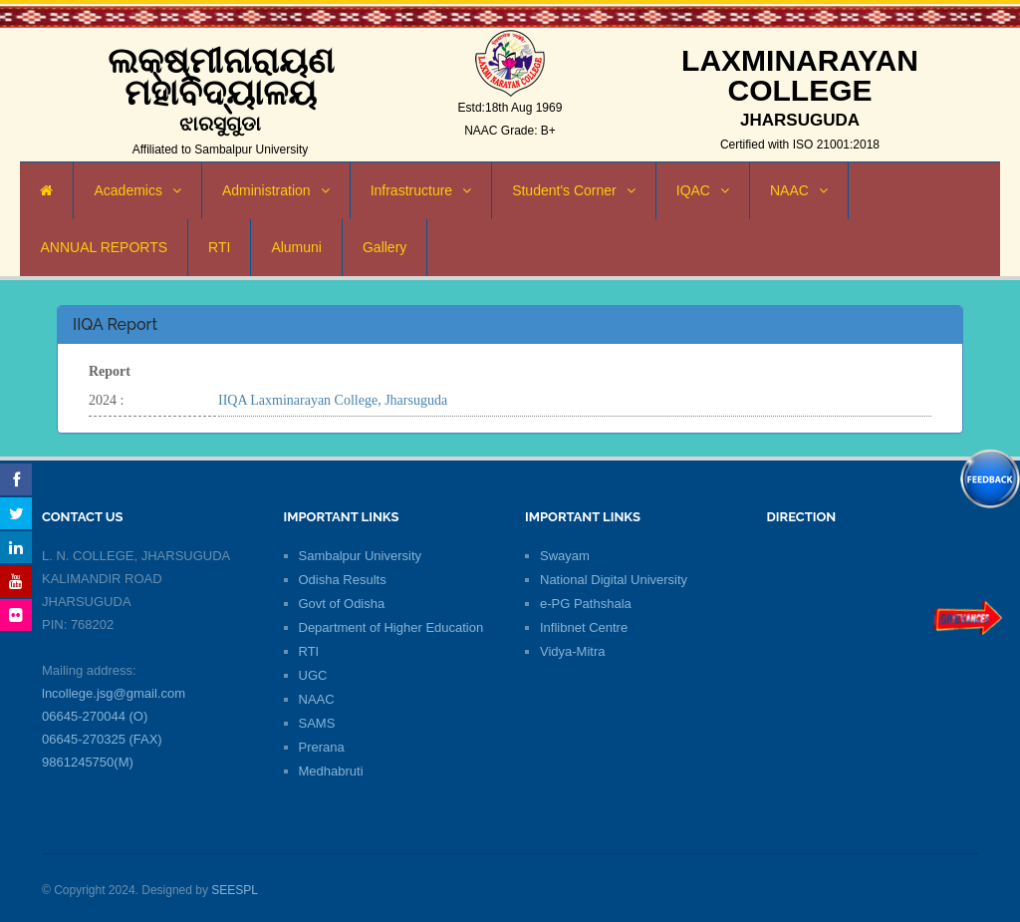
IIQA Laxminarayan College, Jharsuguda (332, 400)
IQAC (702, 190)
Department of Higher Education (391, 627)
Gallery (384, 247)
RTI (219, 247)
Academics (137, 190)
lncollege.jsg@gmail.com (113, 693)
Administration (276, 190)
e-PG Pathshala (586, 603)
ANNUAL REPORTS (103, 247)
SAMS (317, 723)
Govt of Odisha (342, 603)
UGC (313, 675)
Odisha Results (342, 579)
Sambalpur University (360, 555)
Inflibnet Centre (584, 627)
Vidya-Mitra (573, 651)
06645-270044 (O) (94, 716)
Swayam (565, 555)
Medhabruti (331, 771)
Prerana (322, 747)
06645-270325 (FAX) (102, 739)
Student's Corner (574, 190)
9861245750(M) (87, 762)
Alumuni (296, 247)
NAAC (799, 190)
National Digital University (613, 579)
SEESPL (234, 890)
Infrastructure (421, 190)
